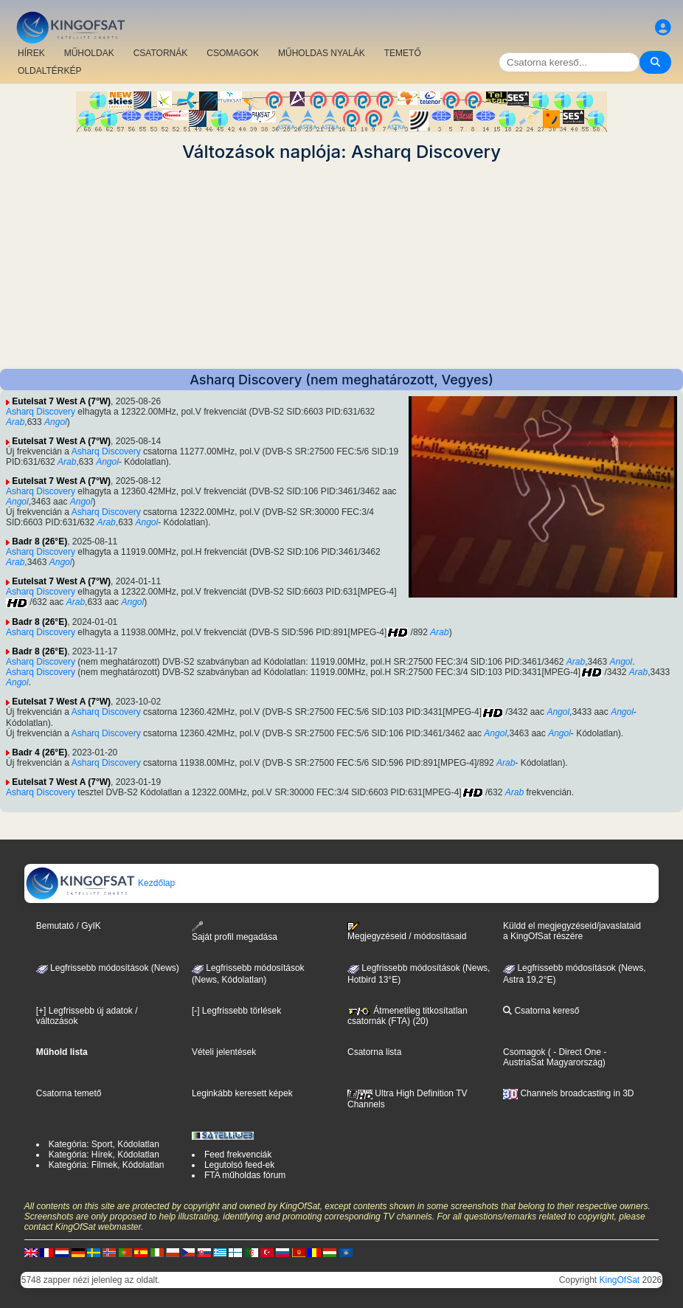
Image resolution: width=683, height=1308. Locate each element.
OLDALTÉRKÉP (49, 71)
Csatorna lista (374, 1052)
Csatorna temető (69, 1093)
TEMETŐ (402, 53)
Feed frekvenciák (237, 1154)
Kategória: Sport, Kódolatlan (104, 1144)
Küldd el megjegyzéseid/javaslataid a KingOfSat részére (572, 931)
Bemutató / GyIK (68, 926)
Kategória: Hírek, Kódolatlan (104, 1154)
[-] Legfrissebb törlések (236, 1011)
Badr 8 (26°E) (39, 541)
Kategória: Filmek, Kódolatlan (106, 1165)
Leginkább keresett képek (242, 1093)
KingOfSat (620, 1280)
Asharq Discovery (40, 411)
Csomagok (524, 1052)
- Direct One (577, 1052)
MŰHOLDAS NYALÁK (321, 53)
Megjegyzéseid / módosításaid (406, 931)
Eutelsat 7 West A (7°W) (61, 401)
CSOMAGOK (233, 53)
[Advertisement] (341, 265)
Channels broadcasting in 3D (568, 1093)
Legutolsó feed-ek (239, 1165)
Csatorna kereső (541, 1011)
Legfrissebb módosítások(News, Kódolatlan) (248, 974)
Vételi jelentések (224, 1052)
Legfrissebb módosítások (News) (107, 968)
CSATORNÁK (161, 53)
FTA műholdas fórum (244, 1175)
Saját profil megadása (234, 931)
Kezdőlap (100, 883)
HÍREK (31, 53)
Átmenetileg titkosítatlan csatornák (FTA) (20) (407, 1016)
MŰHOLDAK (89, 53)
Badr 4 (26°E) (39, 752)
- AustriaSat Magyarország (554, 1057)
